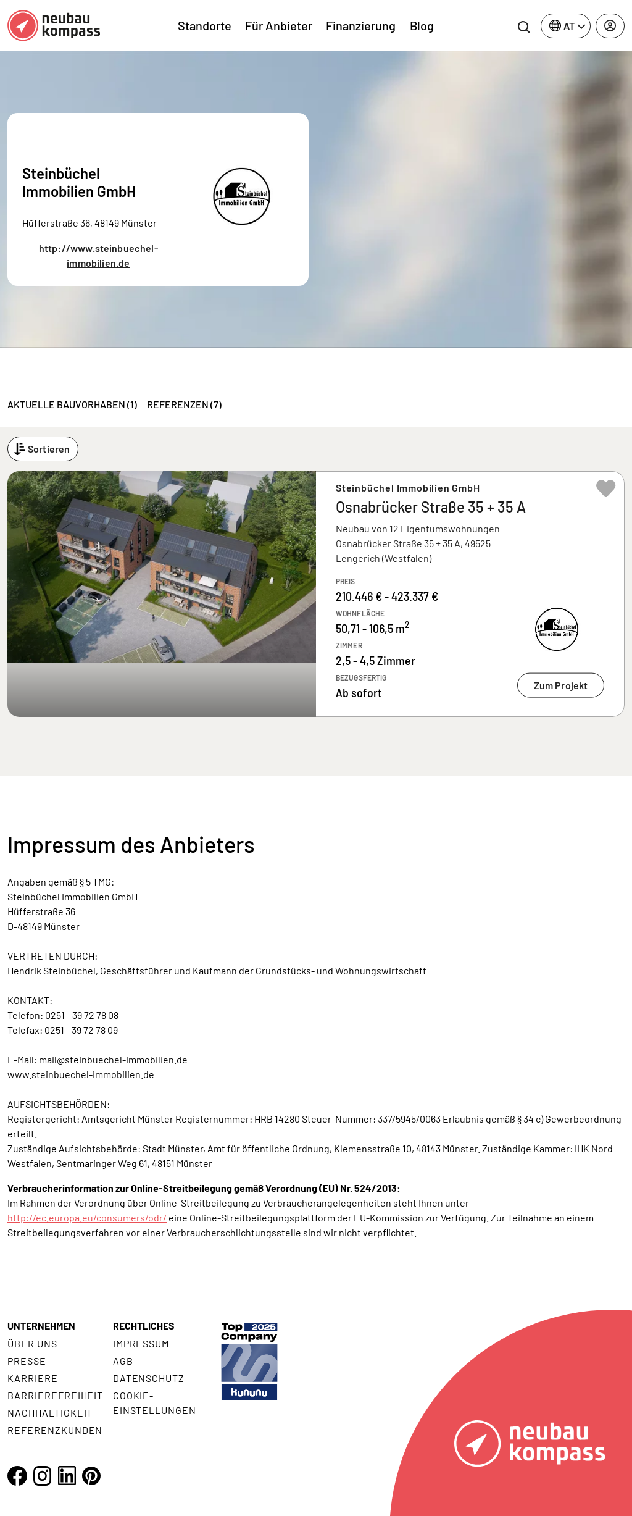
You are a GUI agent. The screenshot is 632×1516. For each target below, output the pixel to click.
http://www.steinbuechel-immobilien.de (98, 255)
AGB (123, 1361)
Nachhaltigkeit (50, 1412)
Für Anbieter (278, 25)
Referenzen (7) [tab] (184, 404)
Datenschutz (149, 1378)
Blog (422, 25)
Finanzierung (361, 25)
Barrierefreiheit (55, 1395)
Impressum (141, 1343)
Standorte (204, 25)
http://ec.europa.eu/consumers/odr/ (87, 1217)
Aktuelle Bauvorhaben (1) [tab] (72, 404)
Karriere (32, 1378)
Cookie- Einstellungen (154, 1402)
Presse (26, 1361)
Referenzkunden (54, 1430)
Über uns (32, 1343)
